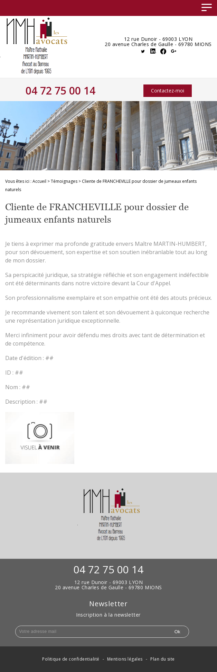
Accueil (39, 181)
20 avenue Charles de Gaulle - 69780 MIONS (158, 44)
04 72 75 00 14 (60, 90)
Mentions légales (125, 659)
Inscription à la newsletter (108, 614)
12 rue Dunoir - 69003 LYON (158, 39)
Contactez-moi (167, 90)
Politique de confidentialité (70, 659)
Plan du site (162, 659)
